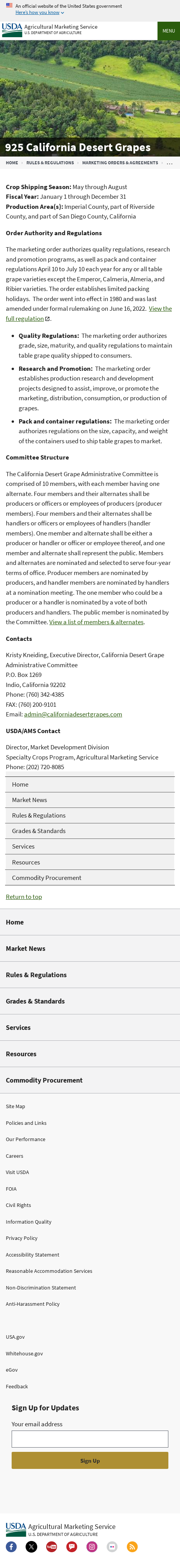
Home (12, 162)
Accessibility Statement (32, 1254)
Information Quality (29, 1221)
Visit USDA (17, 1172)
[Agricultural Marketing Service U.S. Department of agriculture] (49, 28)
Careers (14, 1155)
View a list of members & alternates (96, 622)
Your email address (37, 1424)
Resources (21, 1053)
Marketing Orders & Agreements (120, 162)
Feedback (17, 1386)
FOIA (11, 1188)
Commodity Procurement (44, 1080)
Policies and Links (26, 1122)
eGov (12, 1369)
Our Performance (25, 1139)
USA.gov (15, 1336)
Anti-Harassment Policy (33, 1303)
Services (18, 1027)
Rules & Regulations (50, 162)
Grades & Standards (35, 1001)
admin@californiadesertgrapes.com (73, 714)
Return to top (24, 896)
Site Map (15, 1106)
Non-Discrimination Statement (41, 1287)
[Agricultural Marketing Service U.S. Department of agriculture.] (61, 1529)
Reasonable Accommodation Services (49, 1270)
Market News (25, 948)
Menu (169, 31)
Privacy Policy (22, 1237)
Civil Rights (18, 1205)
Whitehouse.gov (24, 1353)
